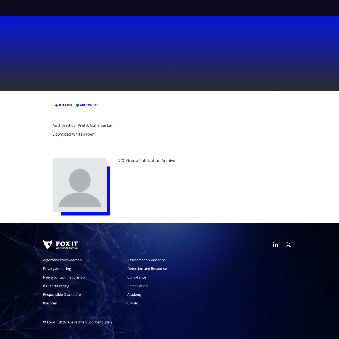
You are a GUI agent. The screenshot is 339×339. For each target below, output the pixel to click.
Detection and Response (147, 268)
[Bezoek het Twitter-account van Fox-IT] (288, 244)
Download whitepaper (73, 134)
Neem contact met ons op (64, 277)
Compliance (136, 277)
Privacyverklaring (57, 268)
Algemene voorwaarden (62, 260)
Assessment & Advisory (146, 260)
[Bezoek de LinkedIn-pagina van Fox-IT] (275, 244)
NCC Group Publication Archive (146, 160)
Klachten (50, 303)
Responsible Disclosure (62, 294)
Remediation (137, 286)
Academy (134, 294)
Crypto (132, 303)
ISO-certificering (56, 286)
